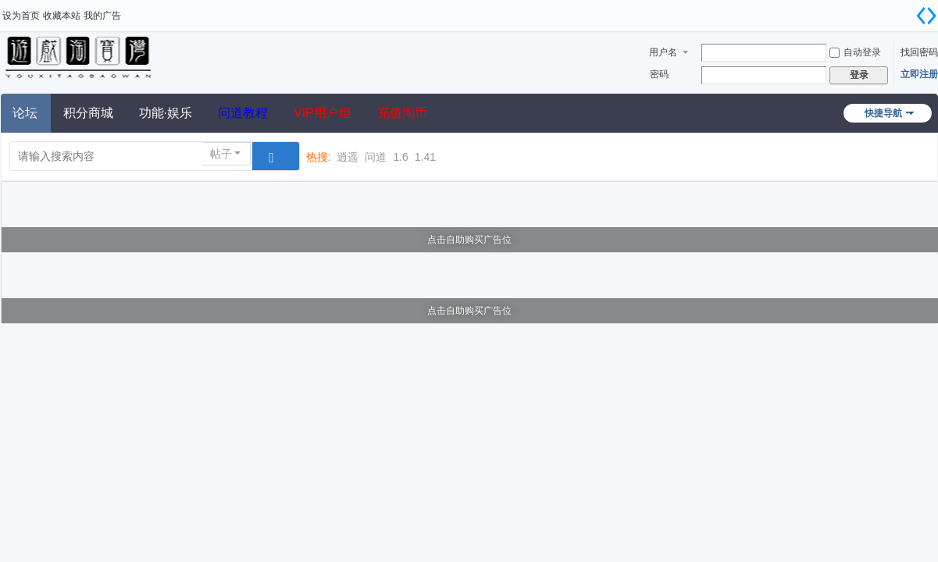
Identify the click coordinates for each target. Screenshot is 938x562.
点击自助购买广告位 (469, 239)
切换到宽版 (926, 15)
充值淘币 (402, 112)
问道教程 (243, 112)
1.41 (425, 157)
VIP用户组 (322, 112)
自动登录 (855, 52)
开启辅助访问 (907, 11)
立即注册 (919, 74)
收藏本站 (61, 15)
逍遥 (347, 157)
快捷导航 (883, 113)
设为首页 (21, 15)
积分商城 (88, 112)
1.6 (400, 157)
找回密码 (919, 52)
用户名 (663, 52)
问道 (376, 157)
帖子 (221, 154)
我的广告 (102, 15)
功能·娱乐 (165, 112)
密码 (659, 74)
